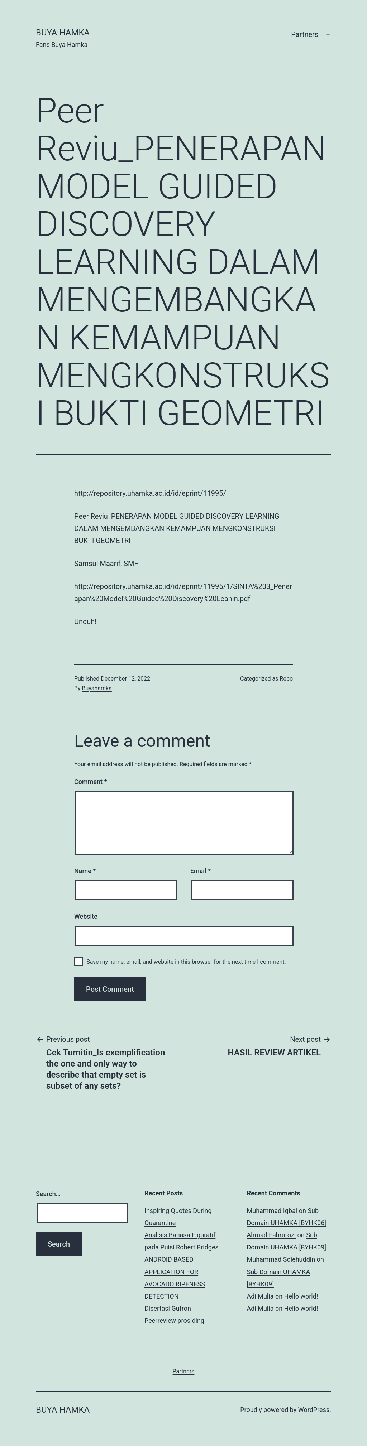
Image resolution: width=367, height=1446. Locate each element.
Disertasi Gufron (167, 1308)
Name (85, 871)
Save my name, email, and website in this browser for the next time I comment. (186, 961)
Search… (48, 1194)
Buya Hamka (63, 33)
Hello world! (301, 1296)
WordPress (313, 1409)
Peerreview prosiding (174, 1320)
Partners (304, 34)
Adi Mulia (260, 1296)
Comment (90, 781)
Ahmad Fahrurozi (271, 1235)
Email (200, 871)
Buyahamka (97, 688)
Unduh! (85, 621)
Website (85, 916)
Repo (286, 678)
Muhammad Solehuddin (281, 1259)
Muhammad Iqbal (272, 1210)
